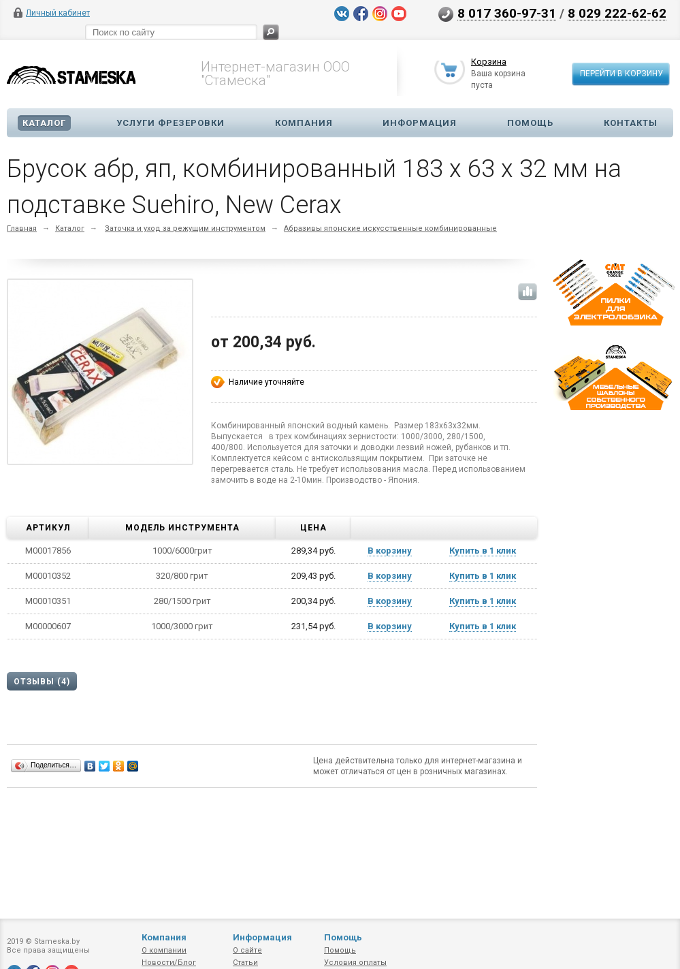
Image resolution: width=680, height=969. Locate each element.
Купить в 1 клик (482, 550)
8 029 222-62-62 (617, 12)
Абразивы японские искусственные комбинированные (390, 228)
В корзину (390, 550)
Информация (420, 123)
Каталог (44, 123)
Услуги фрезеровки (170, 123)
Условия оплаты (355, 962)
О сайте (247, 950)
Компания (304, 123)
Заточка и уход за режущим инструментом (185, 228)
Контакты (631, 123)
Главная (22, 228)
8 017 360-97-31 (506, 12)
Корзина (488, 63)
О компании (164, 950)
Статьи (245, 962)
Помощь (530, 123)
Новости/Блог (169, 962)
